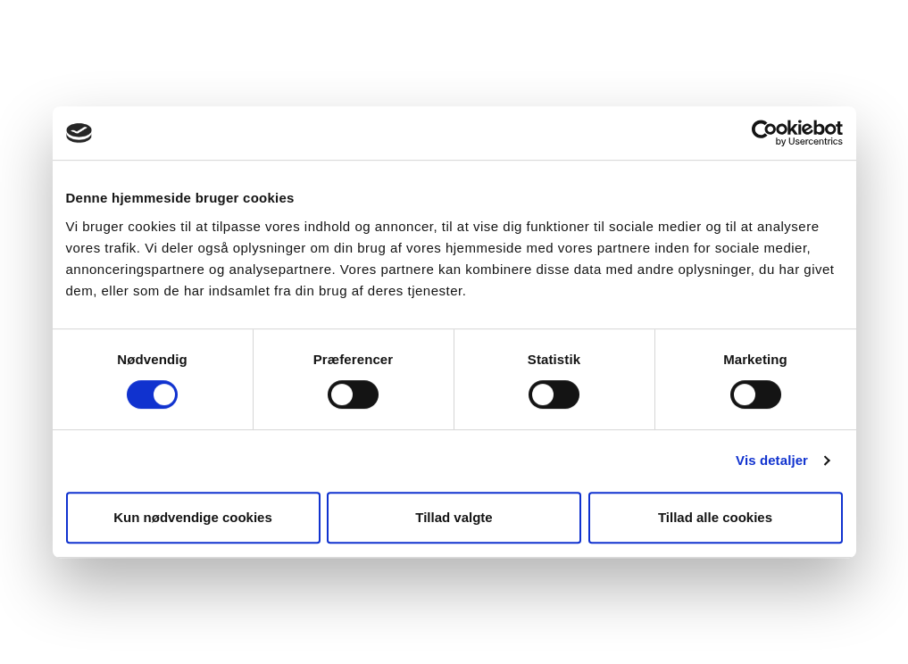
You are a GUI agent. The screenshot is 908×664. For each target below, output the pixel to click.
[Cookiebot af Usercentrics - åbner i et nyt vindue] (765, 133)
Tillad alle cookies (715, 517)
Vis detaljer (772, 460)
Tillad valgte (453, 517)
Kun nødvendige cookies (192, 517)
